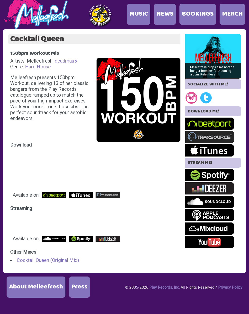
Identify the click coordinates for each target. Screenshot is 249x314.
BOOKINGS (197, 14)
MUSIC (138, 14)
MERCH (232, 14)
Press (79, 286)
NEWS (164, 14)
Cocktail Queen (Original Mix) (48, 260)
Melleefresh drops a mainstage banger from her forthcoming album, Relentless (212, 70)
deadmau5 (66, 61)
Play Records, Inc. (164, 287)
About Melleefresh (36, 286)
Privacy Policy (230, 287)
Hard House (38, 67)
